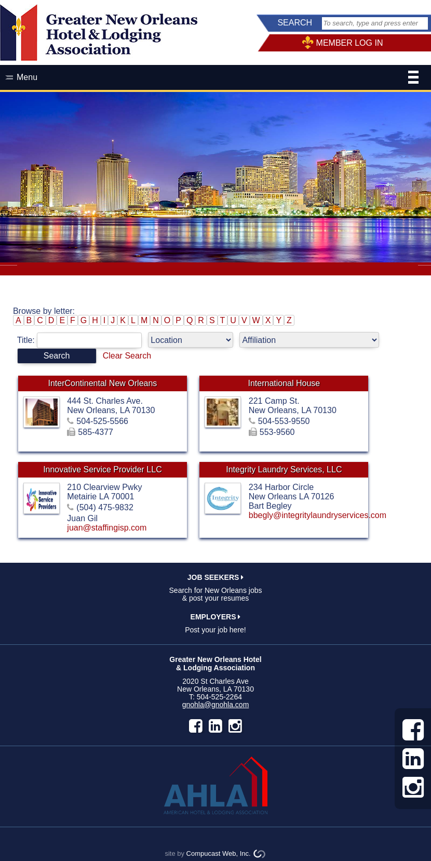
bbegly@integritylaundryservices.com (317, 515)
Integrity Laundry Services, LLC (284, 469)
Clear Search (127, 355)
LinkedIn (215, 726)
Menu (218, 78)
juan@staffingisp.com (106, 527)
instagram (235, 726)
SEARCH (294, 22)
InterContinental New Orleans (102, 383)
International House (284, 383)
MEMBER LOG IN (349, 42)
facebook (196, 726)
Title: (83, 340)
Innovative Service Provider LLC (102, 469)
